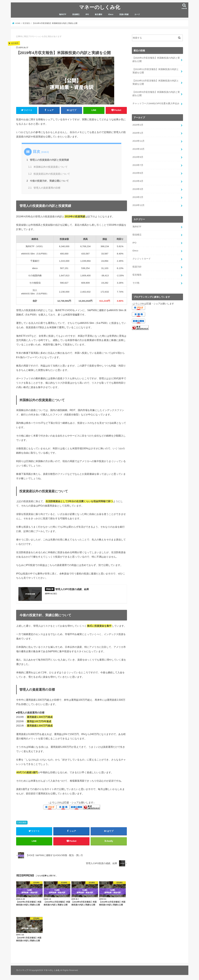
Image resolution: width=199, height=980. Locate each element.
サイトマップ (22, 970)
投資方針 (137, 267)
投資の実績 (124, 14)
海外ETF (62, 14)
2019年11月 (138, 141)
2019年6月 (137, 173)
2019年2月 (137, 197)
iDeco (110, 14)
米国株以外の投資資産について (48, 167)
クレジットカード (141, 258)
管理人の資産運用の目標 (44, 188)
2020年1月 (137, 133)
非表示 (45, 152)
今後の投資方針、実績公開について (47, 181)
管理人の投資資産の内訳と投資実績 (47, 160)
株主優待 (98, 14)
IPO (87, 14)
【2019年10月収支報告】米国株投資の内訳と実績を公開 (155, 82)
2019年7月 (137, 165)
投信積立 (76, 14)
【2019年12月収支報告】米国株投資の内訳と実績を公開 (155, 71)
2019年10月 (138, 149)
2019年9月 (137, 157)
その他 (135, 283)
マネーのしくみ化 (99, 7)
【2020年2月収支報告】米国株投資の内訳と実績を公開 (156, 59)
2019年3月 (137, 189)
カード (137, 14)
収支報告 (22, 822)
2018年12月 (138, 205)
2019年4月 (137, 181)
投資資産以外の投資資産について (49, 174)
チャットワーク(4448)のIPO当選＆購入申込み (155, 103)
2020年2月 (137, 125)
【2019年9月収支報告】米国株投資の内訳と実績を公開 (156, 94)
